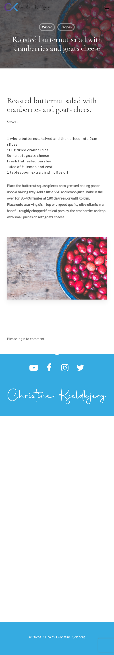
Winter (47, 27)
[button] (107, 7)
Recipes (66, 27)
